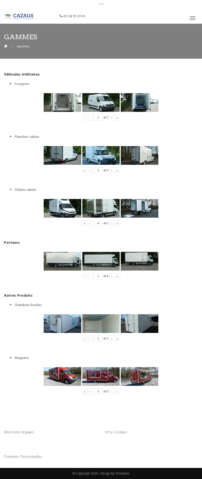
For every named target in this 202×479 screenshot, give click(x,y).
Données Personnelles (23, 456)
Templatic (122, 473)
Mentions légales (19, 431)
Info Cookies (116, 431)
